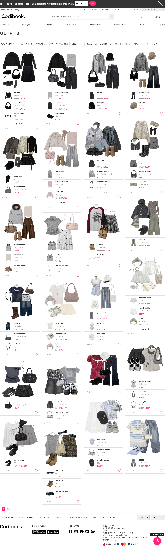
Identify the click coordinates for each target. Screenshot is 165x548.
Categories (27, 25)
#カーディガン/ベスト (60, 44)
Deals (49, 25)
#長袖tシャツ (105, 44)
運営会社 (113, 517)
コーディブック (13, 16)
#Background (91, 44)
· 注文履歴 (104, 10)
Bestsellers (95, 25)
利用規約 (30, 517)
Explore (161, 25)
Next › (9, 509)
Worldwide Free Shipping (10, 10)
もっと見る (20, 124)
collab (94, 517)
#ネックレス (152, 44)
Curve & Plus (120, 25)
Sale (142, 25)
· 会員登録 (94, 10)
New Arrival (70, 25)
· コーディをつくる (82, 10)
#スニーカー (77, 44)
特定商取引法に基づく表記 (79, 517)
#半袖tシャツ (41, 44)
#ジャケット (139, 44)
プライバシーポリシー (45, 517)
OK (92, 3)
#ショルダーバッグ (122, 44)
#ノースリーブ (27, 44)
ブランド (20, 517)
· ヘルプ (113, 10)
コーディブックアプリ (130, 10)
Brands (5, 25)
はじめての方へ (7, 517)
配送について (61, 517)
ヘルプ (103, 517)
